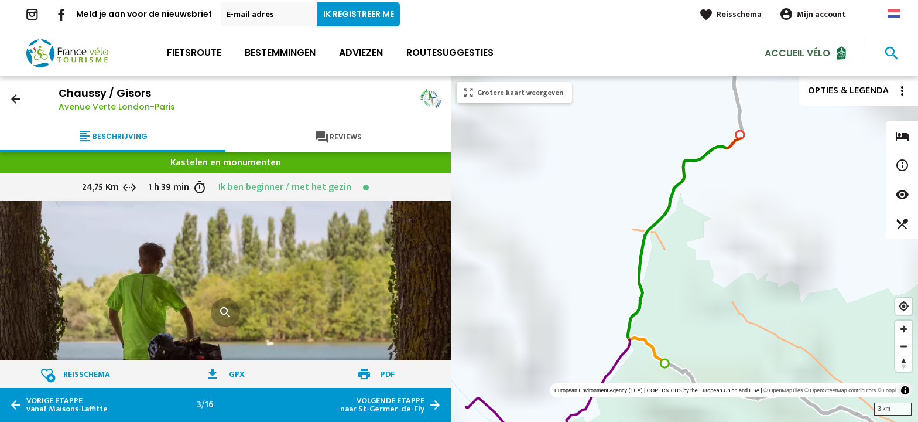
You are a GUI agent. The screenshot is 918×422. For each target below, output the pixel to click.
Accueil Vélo (797, 52)
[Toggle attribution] (905, 390)
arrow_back (16, 99)
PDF (388, 374)
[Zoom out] (903, 346)
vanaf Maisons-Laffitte (67, 405)
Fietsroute (194, 52)
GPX (237, 374)
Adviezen (361, 52)
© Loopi (887, 390)
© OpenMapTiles (783, 390)
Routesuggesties (450, 52)
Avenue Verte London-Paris (117, 107)
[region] (684, 249)
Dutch (894, 13)
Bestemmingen (280, 52)
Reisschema (739, 14)
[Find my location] (903, 306)
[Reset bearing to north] (903, 363)
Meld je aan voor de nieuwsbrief (144, 14)
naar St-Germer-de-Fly (382, 405)
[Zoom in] (903, 329)
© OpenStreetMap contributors (840, 390)
